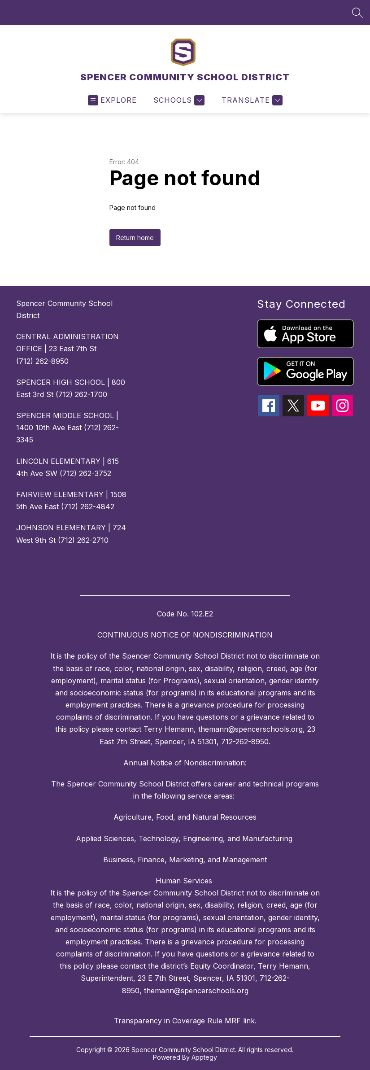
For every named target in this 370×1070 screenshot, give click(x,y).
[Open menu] (112, 100)
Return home (135, 237)
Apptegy (204, 1057)
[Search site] (357, 12)
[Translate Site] (251, 100)
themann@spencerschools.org (196, 990)
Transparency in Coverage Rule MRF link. (185, 1020)
